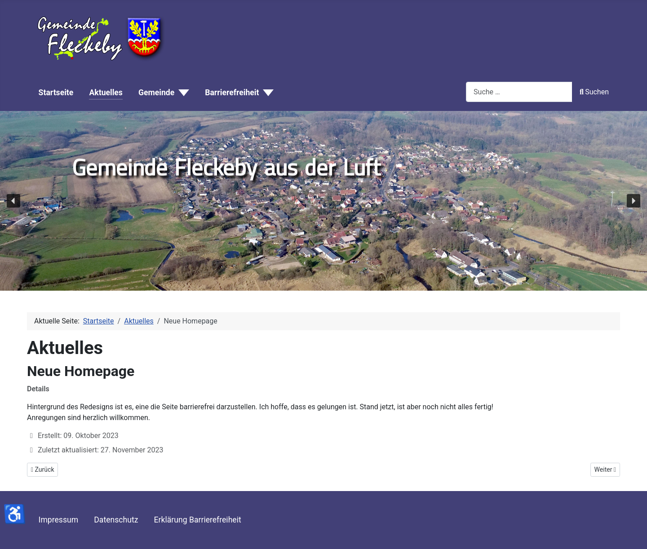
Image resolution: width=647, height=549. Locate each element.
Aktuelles (105, 92)
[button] (13, 201)
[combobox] (519, 92)
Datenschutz (116, 519)
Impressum (59, 519)
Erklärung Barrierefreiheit (197, 519)
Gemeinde (156, 92)
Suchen (594, 92)
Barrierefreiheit (232, 92)
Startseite (56, 92)
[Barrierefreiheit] (266, 93)
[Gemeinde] (181, 93)
